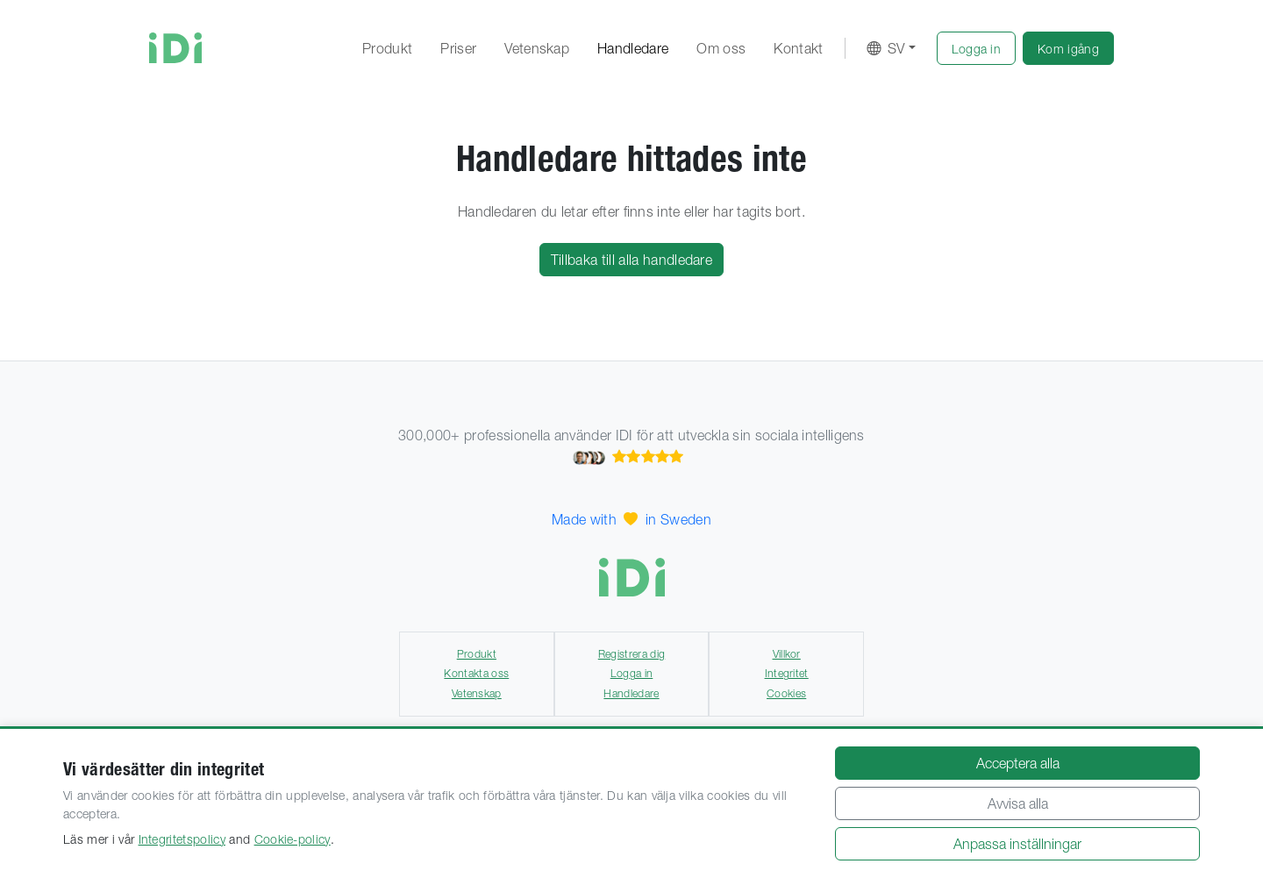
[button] (977, 48)
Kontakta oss (476, 673)
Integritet (787, 673)
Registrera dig (631, 653)
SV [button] (886, 48)
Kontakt (798, 48)
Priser (458, 48)
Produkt (387, 48)
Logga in (631, 673)
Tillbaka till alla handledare (631, 259)
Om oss (721, 48)
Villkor (787, 653)
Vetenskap (536, 48)
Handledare (632, 48)
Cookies (786, 693)
